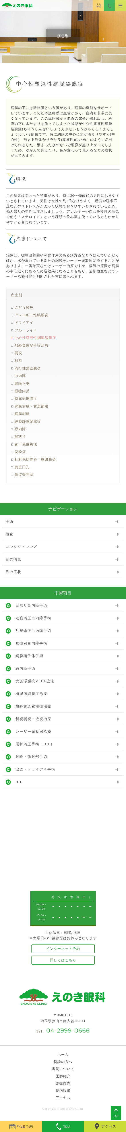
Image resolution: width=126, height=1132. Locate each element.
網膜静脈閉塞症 (28, 421)
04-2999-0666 (68, 1030)
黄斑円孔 (22, 467)
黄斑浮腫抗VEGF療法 (35, 681)
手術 (10, 521)
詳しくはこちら (63, 960)
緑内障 (20, 429)
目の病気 (13, 559)
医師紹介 (63, 1076)
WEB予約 (21, 1126)
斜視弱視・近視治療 (33, 719)
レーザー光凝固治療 (33, 731)
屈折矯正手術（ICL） (35, 744)
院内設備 (63, 1090)
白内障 (20, 376)
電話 (63, 1126)
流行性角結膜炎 (28, 368)
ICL (19, 782)
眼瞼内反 (22, 391)
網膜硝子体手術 (29, 656)
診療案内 (63, 1083)
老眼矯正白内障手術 (33, 618)
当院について (63, 1069)
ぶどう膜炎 (24, 307)
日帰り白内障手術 (31, 605)
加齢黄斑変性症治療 (31, 345)
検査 (10, 534)
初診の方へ (63, 1062)
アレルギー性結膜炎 (31, 315)
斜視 (18, 360)
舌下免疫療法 (26, 444)
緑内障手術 (25, 668)
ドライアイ (24, 322)
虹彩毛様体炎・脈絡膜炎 (35, 459)
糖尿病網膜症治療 (31, 694)
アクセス (63, 1097)
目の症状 (13, 572)
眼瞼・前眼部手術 (31, 757)
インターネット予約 (63, 948)
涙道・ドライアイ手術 (35, 769)
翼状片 (20, 436)
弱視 (18, 353)
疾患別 (16, 295)
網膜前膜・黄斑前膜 (31, 406)
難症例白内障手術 (31, 643)
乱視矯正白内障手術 (33, 631)
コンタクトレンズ (21, 547)
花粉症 (20, 452)
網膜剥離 (22, 414)
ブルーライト (26, 330)
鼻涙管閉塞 (24, 474)
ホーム (63, 1055)
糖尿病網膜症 (26, 398)
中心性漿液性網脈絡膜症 (35, 338)
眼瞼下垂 (22, 383)
